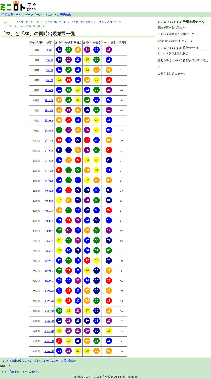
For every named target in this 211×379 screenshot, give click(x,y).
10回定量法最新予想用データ (175, 34)
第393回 (49, 120)
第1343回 (49, 351)
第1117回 (49, 311)
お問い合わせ (68, 360)
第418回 (49, 140)
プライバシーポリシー (46, 360)
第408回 (49, 130)
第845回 (49, 281)
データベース (33, 14)
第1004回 (49, 291)
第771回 (49, 271)
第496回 (49, 180)
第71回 (49, 70)
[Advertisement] (183, 102)
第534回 (49, 201)
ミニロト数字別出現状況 (172, 53)
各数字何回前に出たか (171, 27)
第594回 (49, 231)
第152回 (49, 90)
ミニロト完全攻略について (16, 360)
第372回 (49, 110)
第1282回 (49, 321)
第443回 (49, 160)
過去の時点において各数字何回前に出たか (182, 64)
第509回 (49, 191)
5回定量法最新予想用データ (175, 40)
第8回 (49, 50)
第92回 (49, 80)
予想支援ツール (11, 14)
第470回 (49, 170)
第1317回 (49, 341)
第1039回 (49, 301)
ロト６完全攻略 (30, 371)
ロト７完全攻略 (10, 371)
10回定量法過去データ (171, 73)
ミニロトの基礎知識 (58, 14)
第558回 (49, 211)
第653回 (49, 241)
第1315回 (49, 331)
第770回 (49, 261)
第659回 (49, 251)
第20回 (49, 60)
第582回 (49, 221)
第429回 (49, 150)
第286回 (49, 100)
